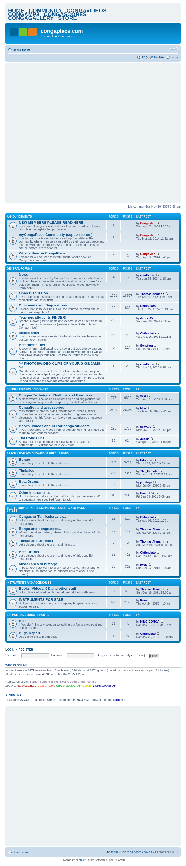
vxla (143, 396)
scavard (145, 426)
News (23, 274)
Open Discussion (33, 293)
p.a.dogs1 (147, 482)
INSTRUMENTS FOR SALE (41, 600)
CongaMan (147, 223)
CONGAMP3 (23, 14)
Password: (58, 655)
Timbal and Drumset (36, 541)
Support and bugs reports (28, 614)
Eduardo (146, 460)
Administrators (26, 685)
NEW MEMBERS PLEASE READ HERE (51, 222)
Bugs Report (29, 633)
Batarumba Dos (32, 345)
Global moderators (68, 685)
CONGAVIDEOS (87, 10)
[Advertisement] (64, 133)
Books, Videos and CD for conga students (54, 426)
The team (111, 852)
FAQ (145, 57)
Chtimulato (148, 306)
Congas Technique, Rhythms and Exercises (55, 395)
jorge (143, 564)
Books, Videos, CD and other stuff (47, 588)
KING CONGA (150, 621)
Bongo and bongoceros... (40, 529)
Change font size (174, 48)
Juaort (144, 438)
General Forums (19, 268)
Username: (12, 655)
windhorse (147, 275)
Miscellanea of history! (38, 564)
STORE (67, 18)
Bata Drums (29, 481)
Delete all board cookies (136, 852)
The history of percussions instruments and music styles (46, 509)
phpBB (79, 859)
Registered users (104, 685)
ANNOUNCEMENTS (19, 216)
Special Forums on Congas (27, 389)
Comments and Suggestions (43, 305)
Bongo (24, 459)
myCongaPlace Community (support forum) (55, 235)
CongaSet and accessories (41, 407)
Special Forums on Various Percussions (38, 453)
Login (174, 57)
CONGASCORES (65, 14)
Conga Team (45, 685)
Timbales (26, 470)
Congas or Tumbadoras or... (42, 517)
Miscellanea (29, 333)
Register (159, 57)
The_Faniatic (149, 471)
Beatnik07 (147, 493)
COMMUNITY (45, 10)
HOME (16, 10)
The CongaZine (31, 438)
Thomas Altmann (152, 293)
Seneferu (146, 345)
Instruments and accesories (29, 582)
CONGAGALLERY (31, 18)
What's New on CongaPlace (42, 253)
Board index (21, 49)
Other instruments (34, 493)
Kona (144, 600)
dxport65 (146, 318)
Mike (143, 408)
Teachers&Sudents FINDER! (42, 317)
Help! (23, 621)
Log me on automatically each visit (123, 655)
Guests (87, 685)
